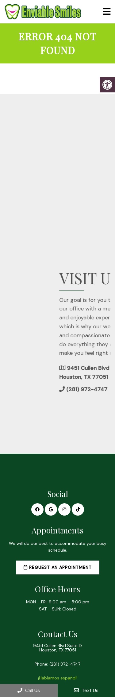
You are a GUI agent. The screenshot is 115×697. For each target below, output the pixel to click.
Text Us (86, 690)
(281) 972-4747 (64, 664)
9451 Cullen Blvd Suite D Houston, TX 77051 (57, 647)
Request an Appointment (58, 567)
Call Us (28, 690)
